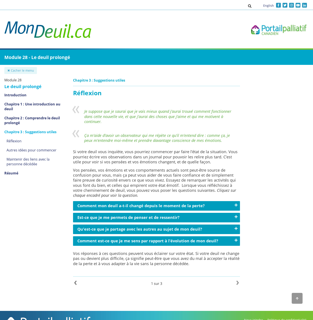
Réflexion (14, 141)
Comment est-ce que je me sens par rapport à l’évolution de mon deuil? (147, 240)
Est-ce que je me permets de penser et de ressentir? (128, 217)
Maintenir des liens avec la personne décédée (28, 161)
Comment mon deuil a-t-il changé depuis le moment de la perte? (141, 205)
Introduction (15, 95)
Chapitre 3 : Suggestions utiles (30, 132)
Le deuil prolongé (23, 86)
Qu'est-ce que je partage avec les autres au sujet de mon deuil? (139, 229)
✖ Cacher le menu (20, 70)
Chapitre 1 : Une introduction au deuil (32, 106)
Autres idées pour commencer (32, 150)
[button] (250, 6)
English (268, 5)
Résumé (11, 173)
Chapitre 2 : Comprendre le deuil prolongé (32, 120)
